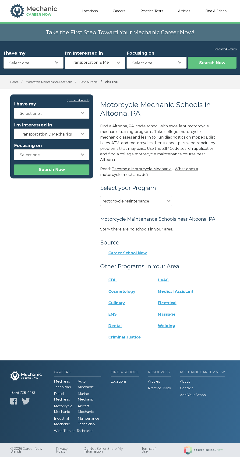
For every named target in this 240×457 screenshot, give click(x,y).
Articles (184, 11)
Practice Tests (151, 11)
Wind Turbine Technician (74, 431)
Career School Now (127, 253)
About (185, 381)
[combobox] (33, 62)
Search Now (212, 62)
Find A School (216, 11)
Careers (119, 11)
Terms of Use (148, 450)
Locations (90, 11)
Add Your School (193, 395)
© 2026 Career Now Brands (26, 450)
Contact (186, 388)
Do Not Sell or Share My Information (103, 450)
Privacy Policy (62, 450)
